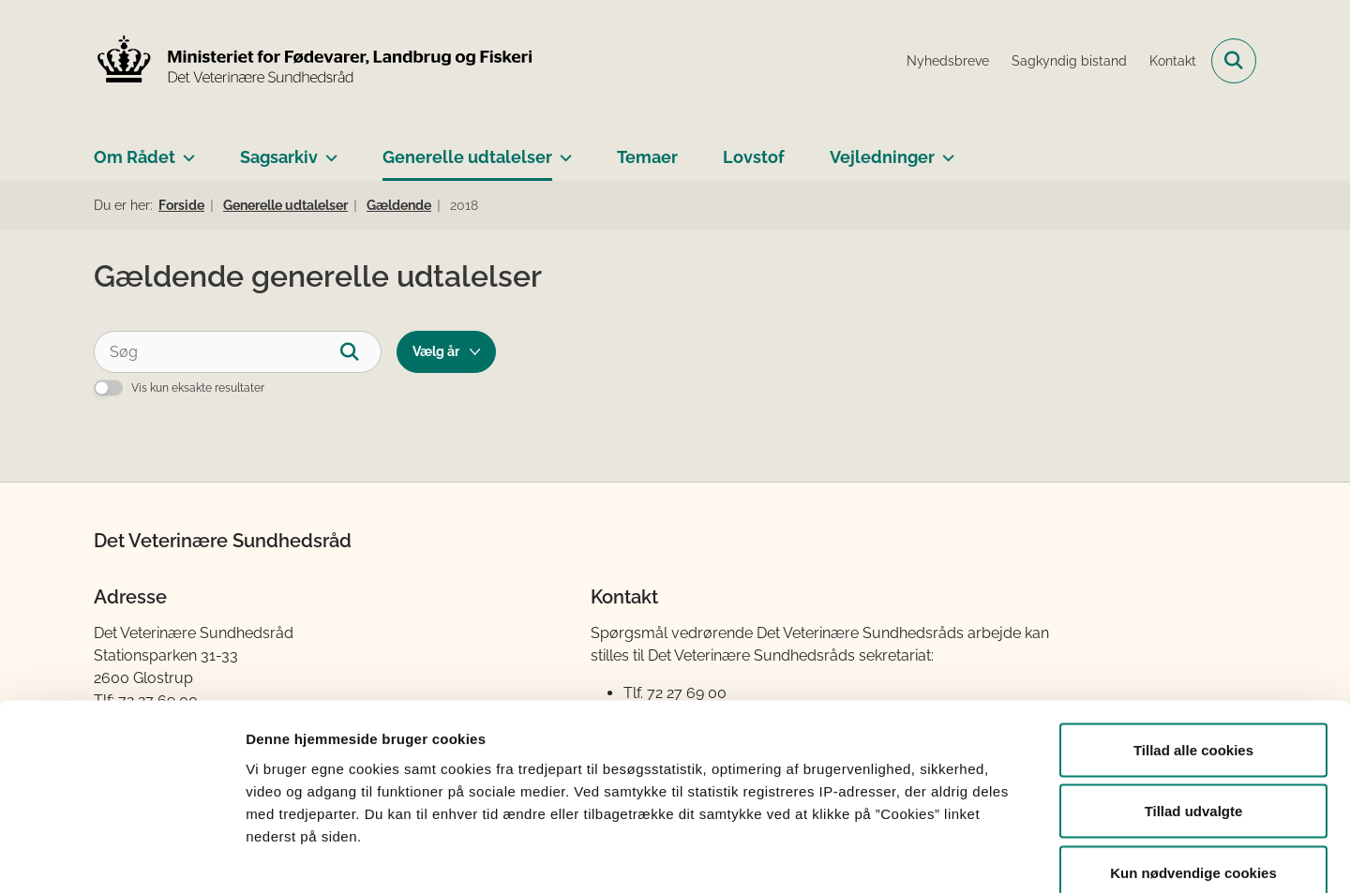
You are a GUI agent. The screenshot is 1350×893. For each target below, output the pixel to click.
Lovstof (754, 157)
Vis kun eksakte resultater (197, 387)
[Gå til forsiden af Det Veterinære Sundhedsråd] (314, 61)
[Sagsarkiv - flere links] (328, 150)
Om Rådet (134, 157)
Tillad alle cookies (1193, 647)
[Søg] (238, 352)
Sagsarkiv (279, 157)
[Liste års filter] (446, 352)
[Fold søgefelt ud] (1233, 60)
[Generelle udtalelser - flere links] (562, 150)
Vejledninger (882, 157)
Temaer (647, 157)
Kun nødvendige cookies (1193, 770)
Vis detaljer (974, 856)
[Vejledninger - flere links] (944, 150)
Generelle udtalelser (467, 157)
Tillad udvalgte (1194, 709)
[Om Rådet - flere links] (185, 150)
